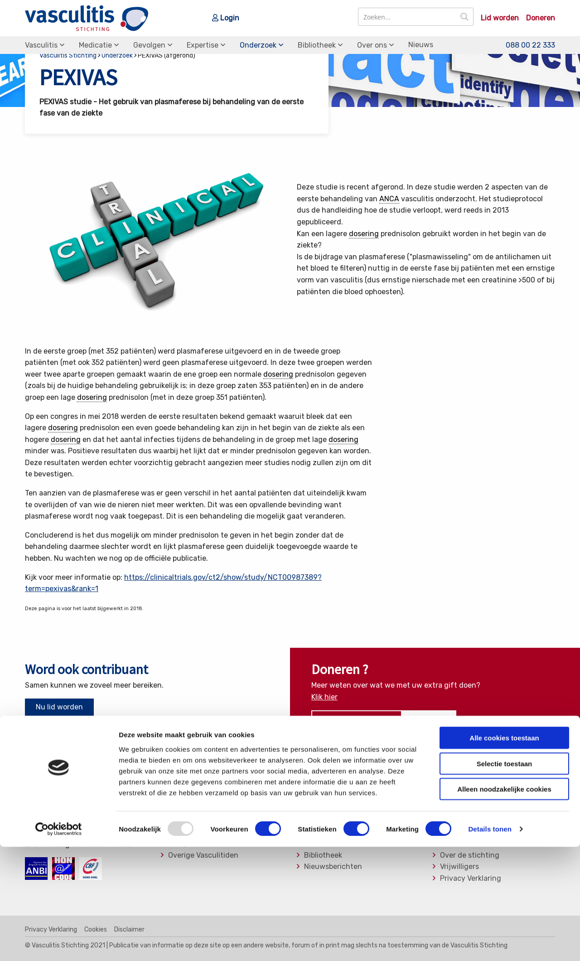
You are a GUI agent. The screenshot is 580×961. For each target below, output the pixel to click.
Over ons (372, 45)
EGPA (177, 797)
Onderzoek (258, 45)
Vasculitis (41, 45)
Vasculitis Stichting (68, 55)
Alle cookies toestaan (504, 852)
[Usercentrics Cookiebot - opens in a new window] (58, 943)
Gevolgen (149, 45)
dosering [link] (364, 233)
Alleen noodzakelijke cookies (504, 903)
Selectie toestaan (504, 878)
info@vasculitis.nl (96, 820)
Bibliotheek (317, 45)
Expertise (202, 45)
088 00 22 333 (530, 44)
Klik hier (324, 697)
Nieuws (420, 44)
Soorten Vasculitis (335, 797)
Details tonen (489, 943)
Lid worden (500, 18)
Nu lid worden (59, 707)
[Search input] (407, 17)
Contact (454, 797)
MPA (175, 820)
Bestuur (454, 820)
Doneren (540, 18)
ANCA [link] (389, 198)
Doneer (429, 719)
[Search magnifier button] (464, 16)
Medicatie (95, 45)
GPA (175, 808)
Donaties (455, 808)
